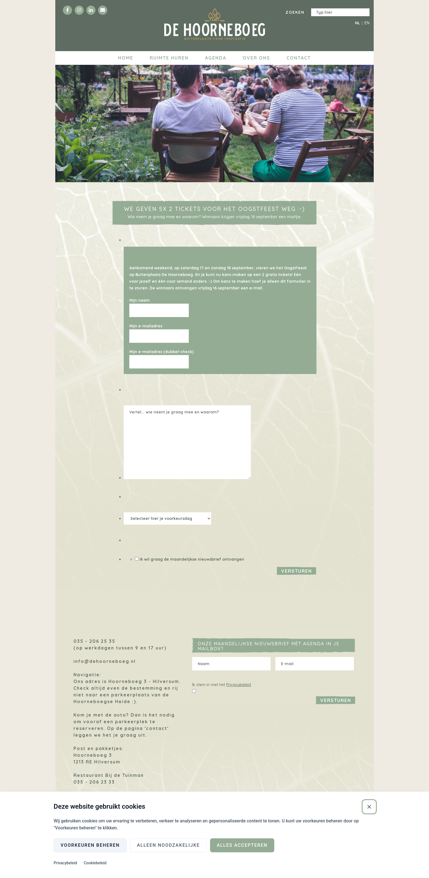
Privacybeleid (238, 684)
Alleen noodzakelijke (168, 845)
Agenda (215, 58)
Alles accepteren (242, 845)
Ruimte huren (169, 58)
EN (367, 22)
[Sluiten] (369, 807)
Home (125, 58)
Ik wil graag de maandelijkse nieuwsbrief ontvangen (192, 559)
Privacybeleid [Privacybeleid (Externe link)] (65, 863)
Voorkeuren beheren (90, 845)
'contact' (157, 728)
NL (357, 22)
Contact (299, 58)
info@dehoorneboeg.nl (104, 661)
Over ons (256, 58)
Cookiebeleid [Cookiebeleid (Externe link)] (95, 863)
